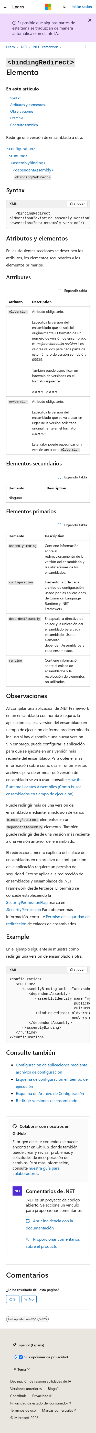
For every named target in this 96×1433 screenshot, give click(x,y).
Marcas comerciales (57, 1410)
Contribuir (18, 1395)
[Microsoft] (48, 7)
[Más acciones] (85, 47)
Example (16, 117)
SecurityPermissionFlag (27, 902)
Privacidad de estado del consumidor (39, 1403)
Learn (10, 46)
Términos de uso (23, 1410)
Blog (51, 1388)
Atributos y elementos (27, 104)
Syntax (15, 98)
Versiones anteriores (26, 1388)
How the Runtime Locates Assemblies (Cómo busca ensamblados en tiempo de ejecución (44, 786)
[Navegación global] (5, 6)
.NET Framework (45, 46)
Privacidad (40, 1395)
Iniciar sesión (82, 6)
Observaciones (21, 111)
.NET (23, 46)
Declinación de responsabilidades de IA (40, 1381)
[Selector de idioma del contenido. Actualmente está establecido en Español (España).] (28, 1345)
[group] (48, 218)
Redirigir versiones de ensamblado (46, 1100)
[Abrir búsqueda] (64, 6)
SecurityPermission (24, 909)
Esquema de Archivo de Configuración (50, 1093)
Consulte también (24, 124)
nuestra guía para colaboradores (36, 1170)
